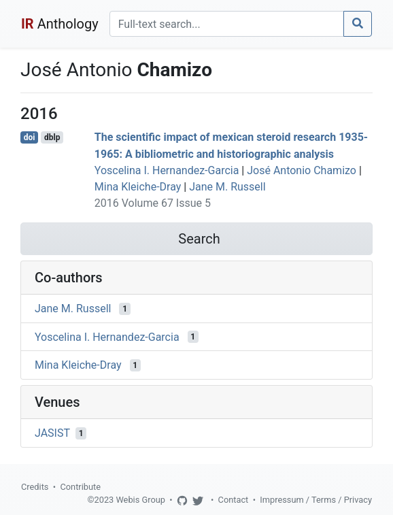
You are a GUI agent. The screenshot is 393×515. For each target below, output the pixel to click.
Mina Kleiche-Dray (138, 186)
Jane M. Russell (227, 186)
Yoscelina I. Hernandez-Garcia (167, 170)
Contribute (80, 487)
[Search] (226, 24)
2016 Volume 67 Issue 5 (153, 203)
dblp (52, 137)
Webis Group (140, 500)
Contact (233, 500)
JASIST (52, 433)
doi (29, 137)
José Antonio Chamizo (301, 170)
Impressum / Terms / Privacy (316, 500)
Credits (34, 487)
